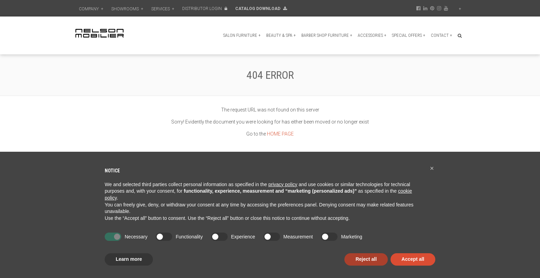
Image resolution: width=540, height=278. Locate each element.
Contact (441, 35)
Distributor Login (204, 8)
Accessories (372, 35)
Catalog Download (261, 8)
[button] (431, 168)
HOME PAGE (280, 134)
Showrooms (127, 9)
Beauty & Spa (281, 35)
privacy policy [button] (282, 184)
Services (162, 9)
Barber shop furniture (326, 35)
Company (91, 9)
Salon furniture (242, 35)
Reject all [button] (365, 259)
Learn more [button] (129, 259)
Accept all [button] (413, 259)
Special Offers (408, 35)
